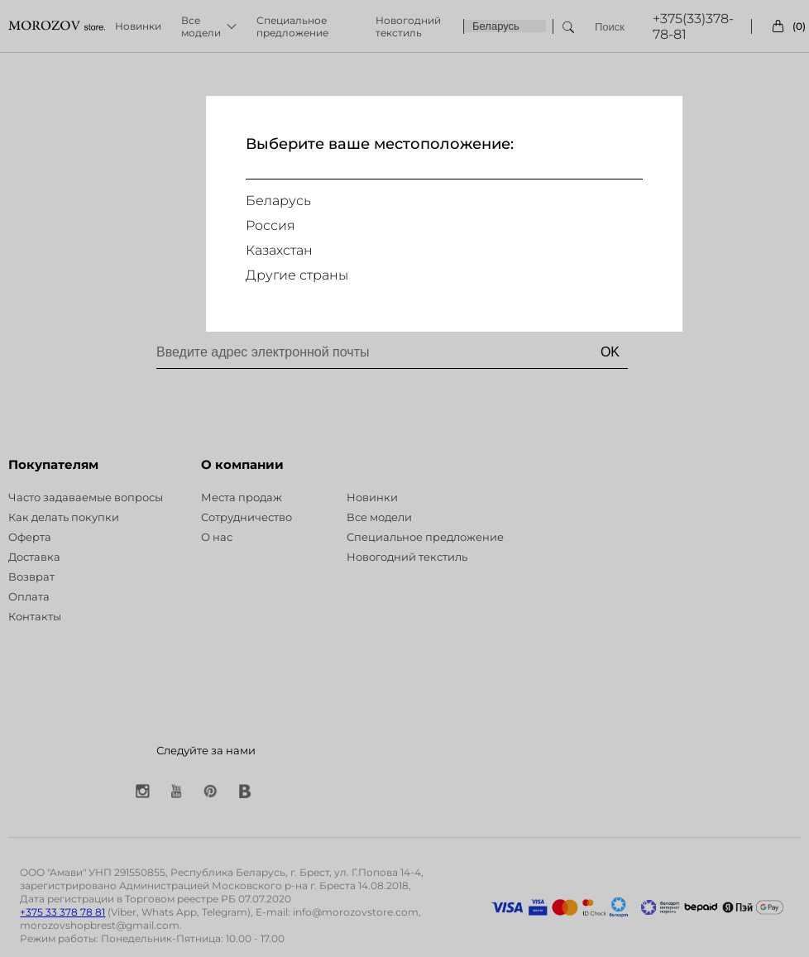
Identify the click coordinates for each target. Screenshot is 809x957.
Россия (270, 225)
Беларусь (278, 200)
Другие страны (297, 275)
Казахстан (279, 250)
